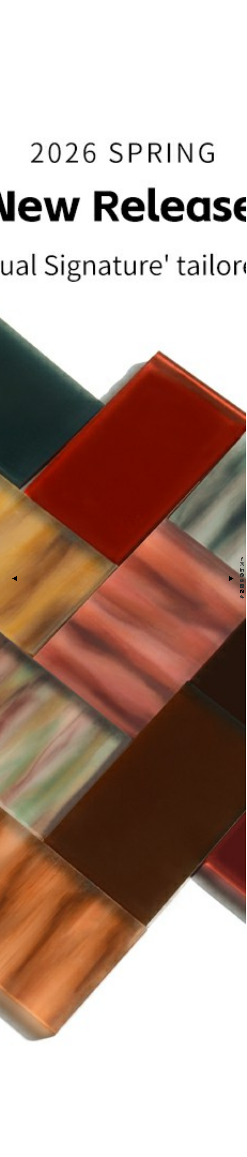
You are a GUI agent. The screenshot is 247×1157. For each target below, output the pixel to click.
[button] (15, 578)
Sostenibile (82, 7)
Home (39, 7)
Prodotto (51, 7)
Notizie (97, 7)
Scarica (125, 7)
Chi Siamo (111, 7)
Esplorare (66, 7)
